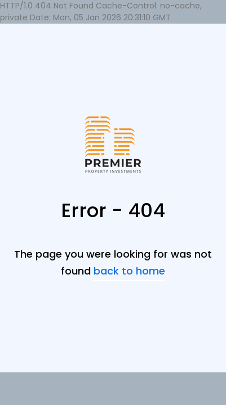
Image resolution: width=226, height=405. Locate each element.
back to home (129, 271)
